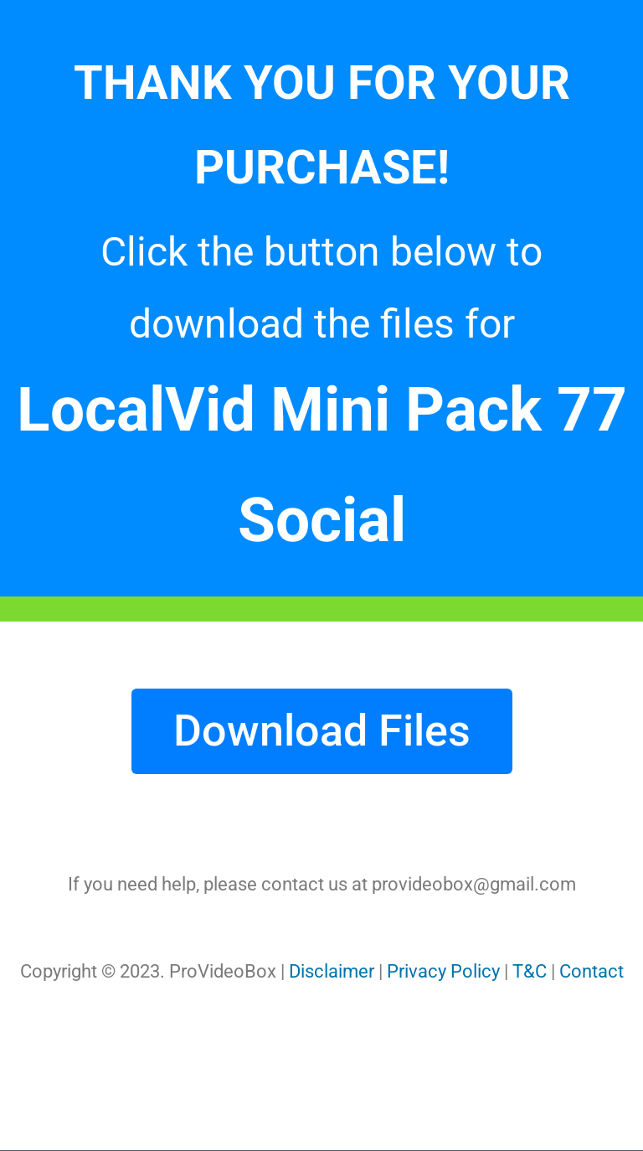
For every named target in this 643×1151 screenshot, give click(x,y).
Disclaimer (331, 971)
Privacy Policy (443, 971)
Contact (591, 971)
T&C (529, 971)
